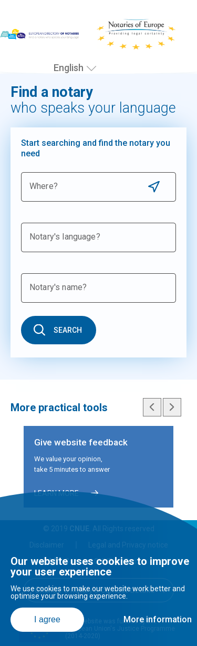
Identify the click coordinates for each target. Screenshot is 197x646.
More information (157, 619)
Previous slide (152, 407)
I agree (47, 619)
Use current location (153, 186)
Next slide (172, 407)
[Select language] (91, 68)
